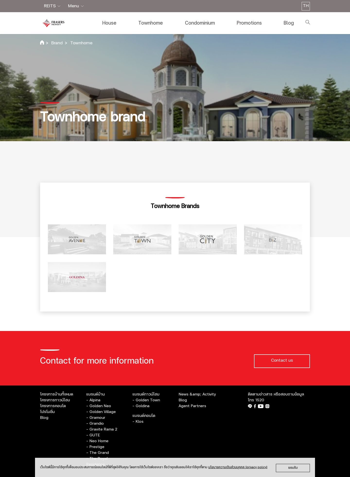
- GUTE (93, 435)
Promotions (249, 23)
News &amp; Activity (197, 394)
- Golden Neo (98, 406)
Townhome (150, 23)
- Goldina (140, 406)
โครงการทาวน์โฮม (55, 400)
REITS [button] (50, 6)
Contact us (282, 360)
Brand (57, 43)
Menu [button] (74, 6)
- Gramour (95, 418)
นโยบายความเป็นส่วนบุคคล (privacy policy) (237, 467)
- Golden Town (146, 400)
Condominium (200, 23)
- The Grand (97, 453)
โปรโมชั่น (47, 412)
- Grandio (95, 423)
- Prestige (95, 447)
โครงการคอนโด (53, 406)
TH (306, 6)
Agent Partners (192, 406)
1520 (259, 400)
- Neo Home (97, 441)
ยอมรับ (293, 467)
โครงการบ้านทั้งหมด (56, 394)
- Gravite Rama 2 (101, 429)
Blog (289, 23)
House (109, 23)
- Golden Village (101, 412)
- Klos (137, 421)
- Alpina (93, 400)
